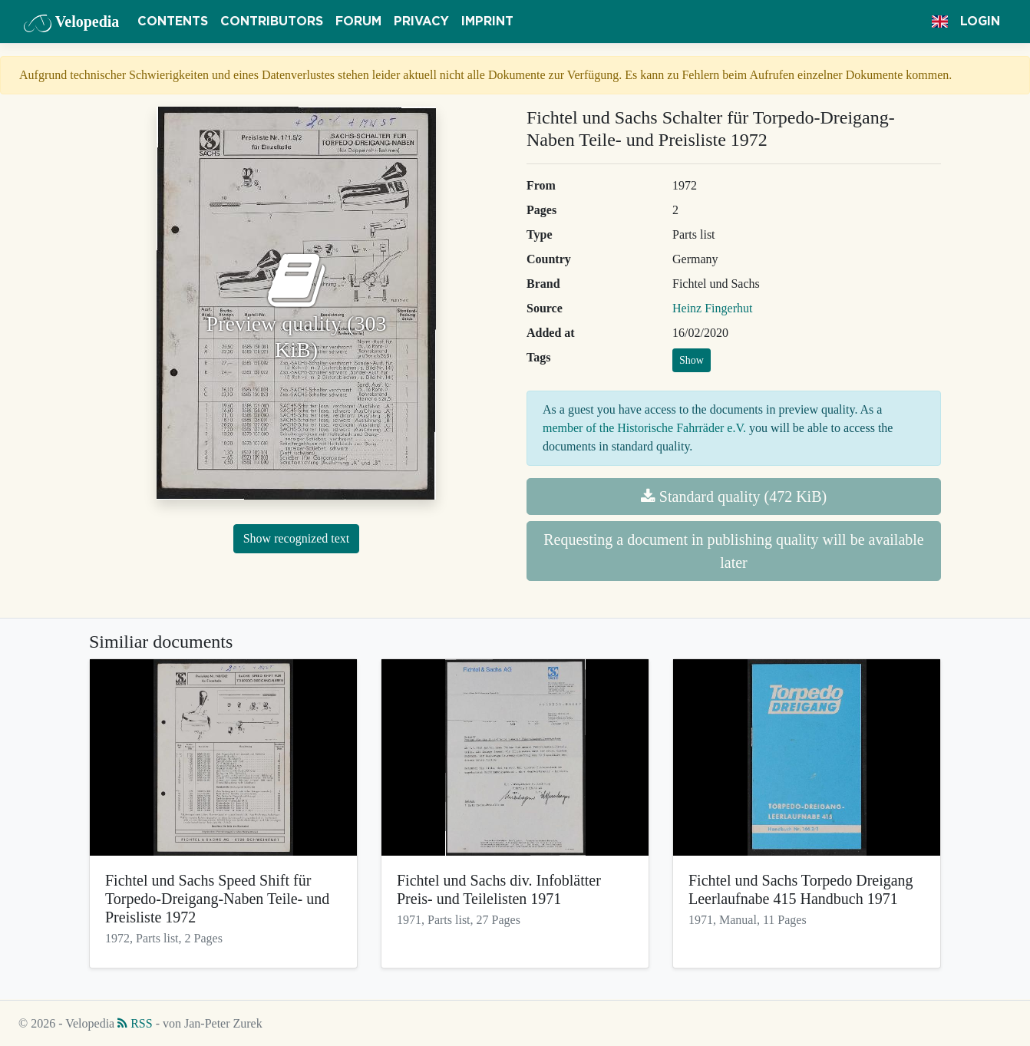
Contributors (271, 21)
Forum (358, 21)
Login (980, 21)
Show (691, 360)
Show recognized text (296, 538)
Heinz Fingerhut (712, 308)
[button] (940, 21)
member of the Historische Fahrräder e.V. (644, 427)
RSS (134, 1023)
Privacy (421, 21)
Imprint (487, 21)
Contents (172, 21)
